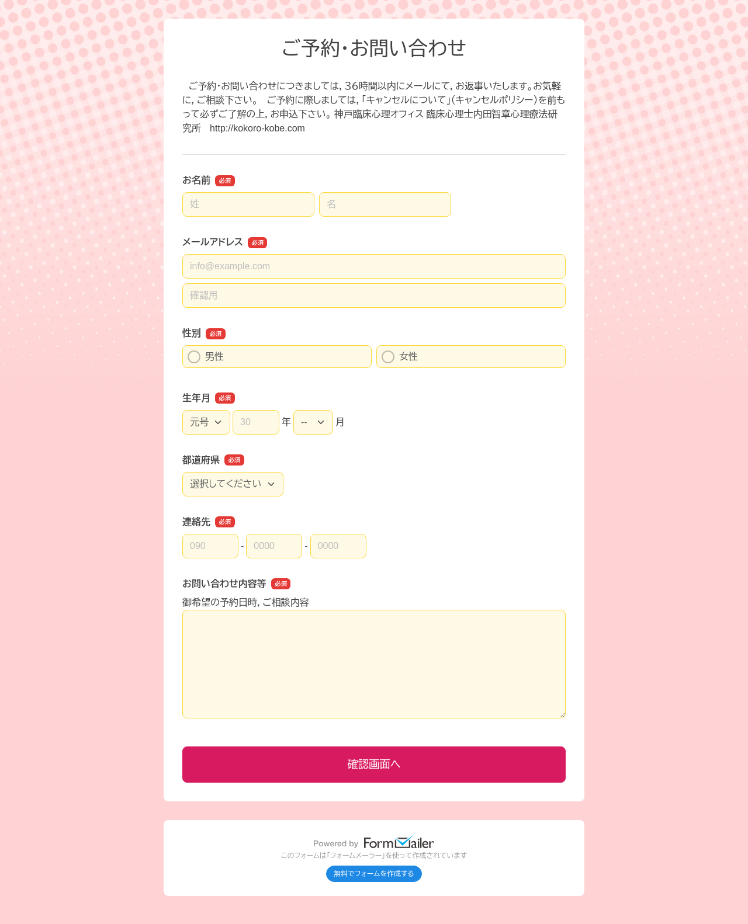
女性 (400, 356)
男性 (206, 356)
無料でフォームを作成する (374, 874)
